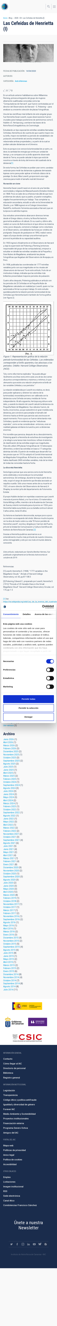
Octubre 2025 (9, 757)
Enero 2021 (8, 864)
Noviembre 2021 (11, 834)
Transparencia (10, 1095)
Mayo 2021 (8, 852)
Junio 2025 (8, 770)
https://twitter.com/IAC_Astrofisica (11, 1244)
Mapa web (8, 1145)
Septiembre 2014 (11, 983)
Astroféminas (21, 81)
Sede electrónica (11, 1196)
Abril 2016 (8, 928)
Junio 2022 (8, 818)
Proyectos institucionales (16, 1118)
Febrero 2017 (9, 913)
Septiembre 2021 (11, 840)
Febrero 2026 (9, 748)
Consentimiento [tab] (11, 614)
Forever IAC (9, 1109)
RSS (5, 1191)
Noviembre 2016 (11, 916)
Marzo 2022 (9, 828)
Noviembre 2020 (11, 870)
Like (4, 90)
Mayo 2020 (8, 889)
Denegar (28, 717)
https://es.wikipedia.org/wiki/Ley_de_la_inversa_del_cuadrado (30, 602)
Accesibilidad (10, 1164)
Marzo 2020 (9, 895)
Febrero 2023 (9, 806)
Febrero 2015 (9, 968)
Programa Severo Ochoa (15, 1128)
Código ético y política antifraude (19, 1100)
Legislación (9, 1090)
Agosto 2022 (9, 815)
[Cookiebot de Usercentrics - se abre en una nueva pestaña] (42, 607)
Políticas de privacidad (14, 1150)
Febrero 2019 (9, 898)
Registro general (11, 1077)
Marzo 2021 (9, 858)
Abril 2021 (8, 855)
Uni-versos (8, 725)
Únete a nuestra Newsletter (28, 1225)
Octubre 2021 (9, 837)
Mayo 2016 (8, 925)
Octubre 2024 (9, 782)
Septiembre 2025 (11, 760)
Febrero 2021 (9, 861)
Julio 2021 (8, 846)
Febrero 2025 (9, 779)
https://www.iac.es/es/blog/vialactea (45, 1244)
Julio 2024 (8, 791)
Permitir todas (28, 699)
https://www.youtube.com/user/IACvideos (34, 1244)
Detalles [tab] (27, 614)
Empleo (7, 1177)
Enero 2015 (8, 971)
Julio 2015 (8, 953)
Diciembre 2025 (10, 751)
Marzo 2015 (9, 965)
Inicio (5, 18)
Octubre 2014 (9, 980)
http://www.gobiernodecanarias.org (14, 1022)
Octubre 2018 (9, 901)
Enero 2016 (8, 934)
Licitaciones (9, 1182)
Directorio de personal (14, 1068)
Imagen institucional (13, 1186)
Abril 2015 (8, 962)
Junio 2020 (8, 886)
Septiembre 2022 (11, 812)
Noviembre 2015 (11, 941)
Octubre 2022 (9, 809)
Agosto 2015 (9, 950)
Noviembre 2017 (11, 904)
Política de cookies (12, 1159)
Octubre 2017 (9, 907)
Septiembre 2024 (11, 785)
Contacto (7, 1059)
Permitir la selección (28, 708)
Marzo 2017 (9, 910)
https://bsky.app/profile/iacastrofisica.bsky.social (40, 1244)
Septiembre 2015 (11, 947)
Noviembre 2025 (11, 754)
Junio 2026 (8, 739)
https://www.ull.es (38, 1022)
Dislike (9, 90)
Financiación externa (13, 1123)
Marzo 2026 (9, 745)
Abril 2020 (8, 892)
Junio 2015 (8, 956)
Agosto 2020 (9, 879)
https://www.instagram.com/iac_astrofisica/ (23, 1244)
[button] (28, 53)
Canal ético (8, 1200)
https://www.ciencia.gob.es (27, 1006)
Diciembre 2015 (10, 937)
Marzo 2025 (9, 776)
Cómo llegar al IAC (12, 1063)
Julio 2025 (8, 766)
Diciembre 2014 (10, 974)
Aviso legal (8, 1155)
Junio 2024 (8, 794)
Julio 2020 (8, 882)
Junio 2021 (8, 849)
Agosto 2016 (9, 922)
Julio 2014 (8, 989)
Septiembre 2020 (11, 876)
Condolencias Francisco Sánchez (20, 1205)
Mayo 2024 (8, 797)
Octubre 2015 (9, 944)
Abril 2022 (8, 825)
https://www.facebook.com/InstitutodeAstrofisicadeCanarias (17, 1244)
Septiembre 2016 (11, 919)
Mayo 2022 (8, 821)
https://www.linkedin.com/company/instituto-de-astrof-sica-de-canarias (28, 1244)
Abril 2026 (8, 742)
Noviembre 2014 (11, 977)
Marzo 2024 (9, 803)
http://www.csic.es (27, 1038)
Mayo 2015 (8, 959)
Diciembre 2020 (10, 867)
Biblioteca (8, 1073)
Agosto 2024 (9, 788)
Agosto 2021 (9, 843)
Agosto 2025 (9, 763)
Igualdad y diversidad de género (19, 1104)
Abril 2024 (8, 800)
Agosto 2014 (9, 986)
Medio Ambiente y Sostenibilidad (19, 1114)
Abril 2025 (8, 773)
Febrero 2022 (9, 831)
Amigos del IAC (10, 1132)
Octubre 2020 (9, 873)
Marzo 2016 (9, 931)
